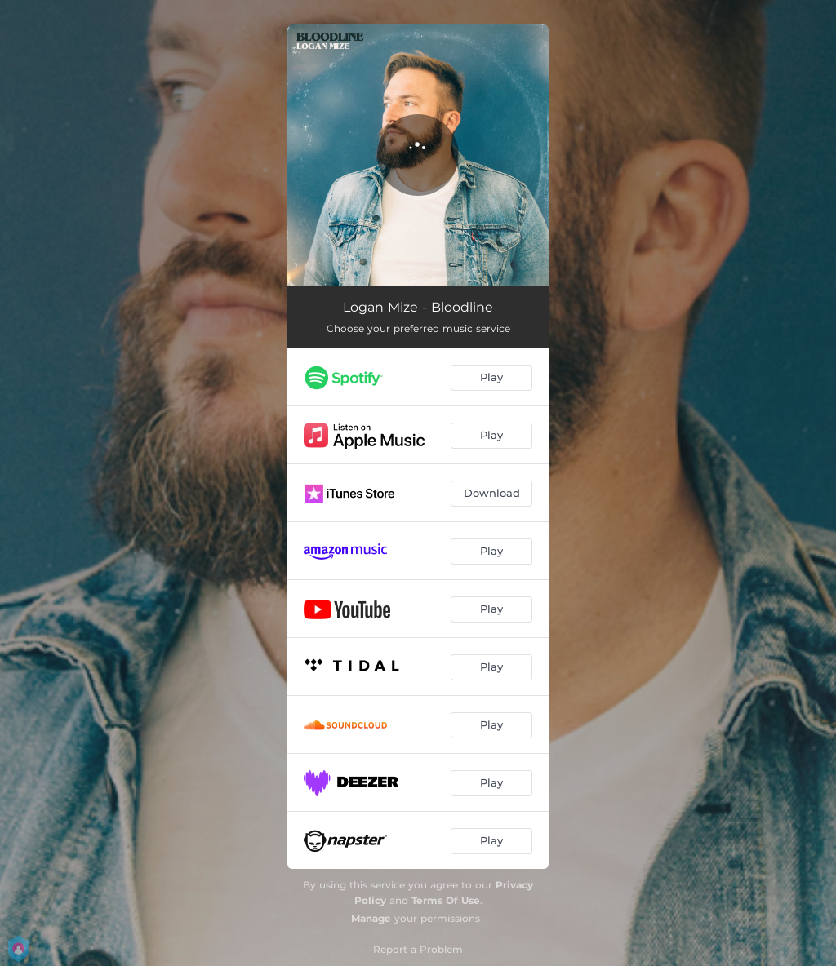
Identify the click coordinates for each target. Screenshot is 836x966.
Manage (371, 918)
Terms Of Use (445, 900)
